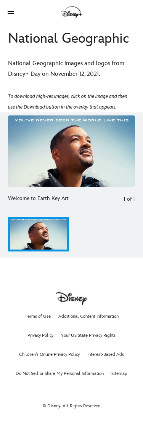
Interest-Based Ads (105, 354)
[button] (10, 12)
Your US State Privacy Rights (88, 335)
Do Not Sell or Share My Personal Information (60, 373)
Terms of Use (38, 316)
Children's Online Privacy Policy (49, 354)
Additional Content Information (88, 316)
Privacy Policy (40, 335)
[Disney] (72, 12)
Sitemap (119, 373)
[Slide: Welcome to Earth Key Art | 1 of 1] (71, 151)
